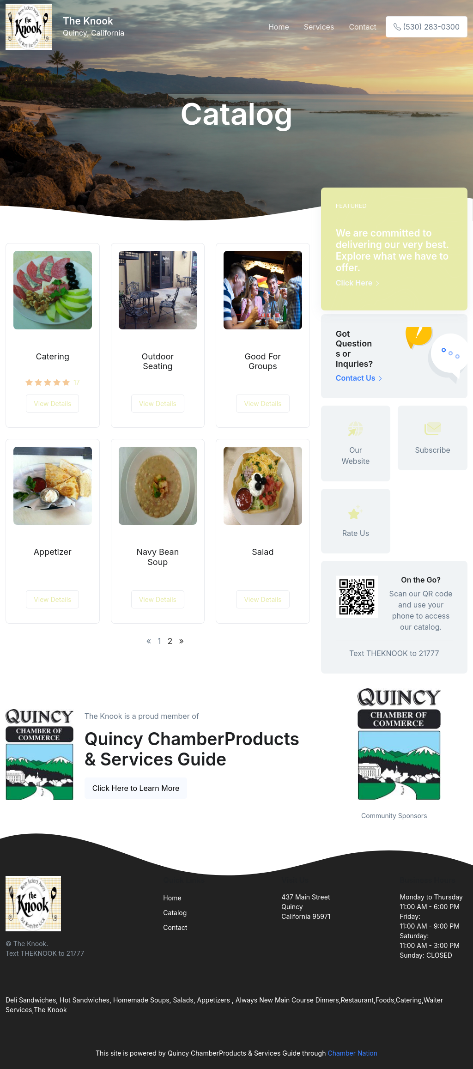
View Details (52, 403)
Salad (262, 552)
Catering (52, 356)
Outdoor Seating (158, 361)
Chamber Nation (352, 1053)
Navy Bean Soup (157, 557)
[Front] (30, 27)
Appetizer (53, 552)
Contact (362, 26)
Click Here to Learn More (136, 788)
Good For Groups (263, 361)
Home (278, 26)
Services (319, 26)
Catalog (175, 913)
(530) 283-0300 (427, 26)
